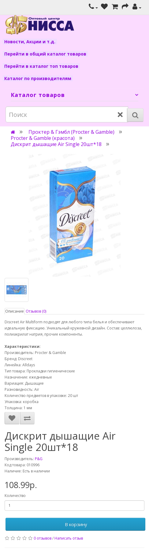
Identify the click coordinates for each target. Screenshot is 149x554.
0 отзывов (42, 538)
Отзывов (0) (36, 311)
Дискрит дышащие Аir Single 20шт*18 (56, 144)
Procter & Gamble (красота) (43, 138)
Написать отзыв (68, 538)
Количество (15, 495)
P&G (39, 458)
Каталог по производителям (37, 78)
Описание (14, 311)
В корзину (75, 524)
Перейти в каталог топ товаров (41, 66)
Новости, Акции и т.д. (29, 41)
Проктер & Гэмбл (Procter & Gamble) (71, 132)
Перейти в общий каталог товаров (45, 54)
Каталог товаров (38, 94)
